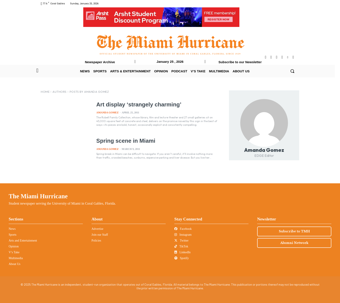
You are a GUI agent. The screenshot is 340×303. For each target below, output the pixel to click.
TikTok (181, 246)
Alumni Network (294, 243)
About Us (14, 264)
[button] (292, 71)
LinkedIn (182, 252)
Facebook (183, 228)
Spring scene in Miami (125, 141)
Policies (96, 240)
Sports (12, 234)
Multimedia (16, 258)
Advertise (97, 228)
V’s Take (14, 252)
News (12, 228)
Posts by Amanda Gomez (89, 91)
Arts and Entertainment (23, 240)
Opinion (14, 246)
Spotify (181, 258)
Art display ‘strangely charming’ (137, 104)
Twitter (181, 240)
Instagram (182, 234)
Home (45, 91)
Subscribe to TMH (294, 231)
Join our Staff (100, 234)
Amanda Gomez (107, 112)
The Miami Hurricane (38, 196)
